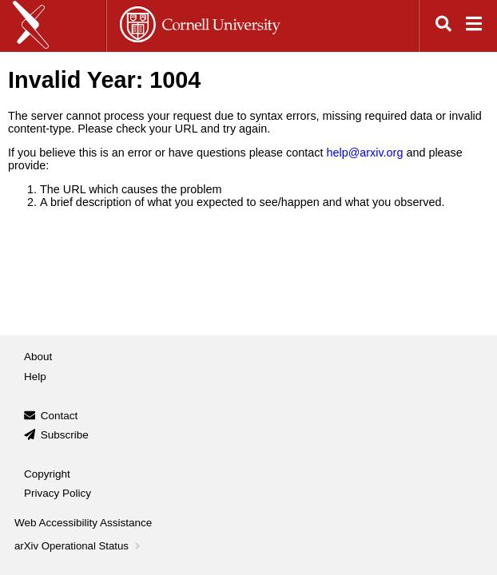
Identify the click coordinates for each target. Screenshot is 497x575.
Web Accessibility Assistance (83, 523)
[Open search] (443, 26)
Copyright (47, 474)
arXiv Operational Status (78, 546)
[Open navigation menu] (473, 26)
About (38, 357)
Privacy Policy (57, 493)
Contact (59, 416)
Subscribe (65, 435)
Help (35, 377)
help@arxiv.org (364, 152)
